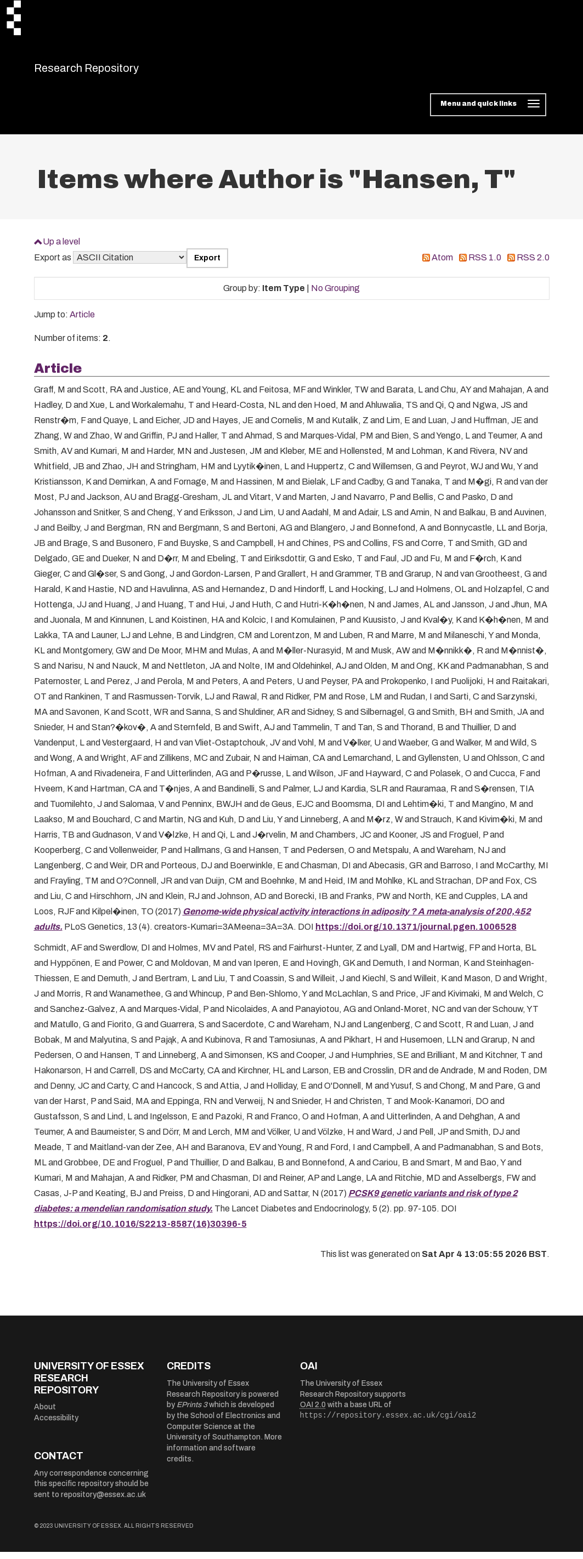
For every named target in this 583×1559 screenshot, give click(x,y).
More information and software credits (224, 1455)
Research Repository (111, 71)
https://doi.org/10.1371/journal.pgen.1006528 (416, 933)
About (45, 1414)
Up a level (61, 248)
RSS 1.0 (484, 264)
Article (82, 321)
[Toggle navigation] (488, 111)
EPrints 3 (192, 1412)
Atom (442, 264)
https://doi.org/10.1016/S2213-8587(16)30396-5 (140, 1230)
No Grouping (335, 294)
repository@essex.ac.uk (103, 1502)
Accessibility (56, 1424)
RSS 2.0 (533, 264)
